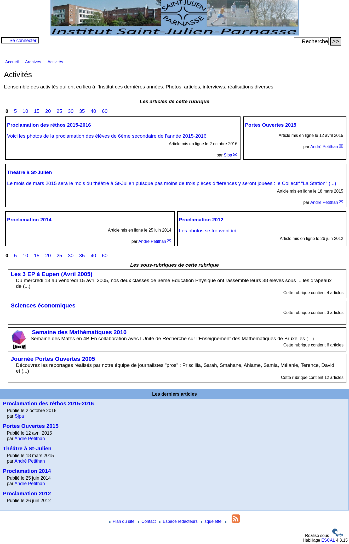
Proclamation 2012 (27, 493)
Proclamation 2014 (27, 471)
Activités (55, 62)
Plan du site (122, 521)
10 (25, 111)
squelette (211, 521)
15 (36, 111)
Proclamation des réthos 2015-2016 (48, 403)
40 (93, 111)
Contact (147, 521)
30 (70, 111)
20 (48, 111)
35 (82, 111)
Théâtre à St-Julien (27, 448)
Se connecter (23, 40)
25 (59, 111)
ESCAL (328, 540)
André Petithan (324, 146)
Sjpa (228, 155)
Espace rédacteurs (179, 521)
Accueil (12, 62)
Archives (33, 62)
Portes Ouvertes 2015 (31, 426)
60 (104, 111)
